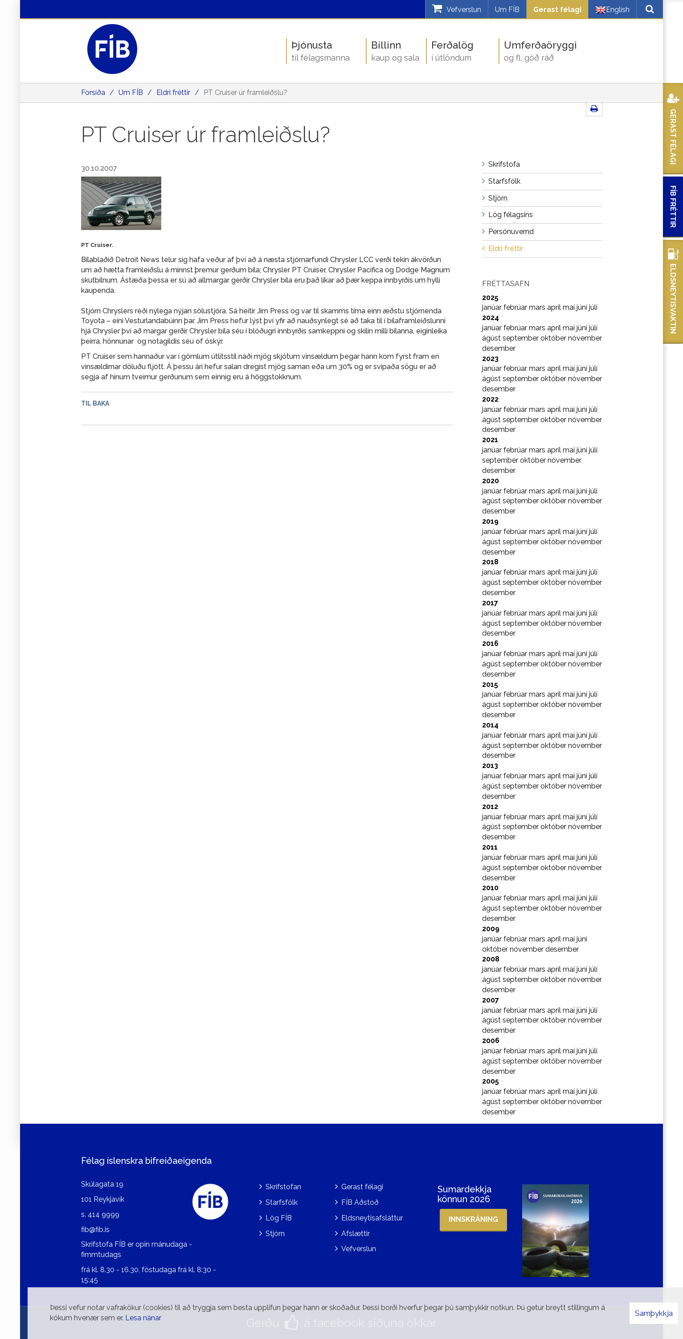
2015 (490, 684)
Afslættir (355, 1233)
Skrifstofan (283, 1187)
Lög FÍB (279, 1218)
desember (498, 348)
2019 (490, 521)
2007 (490, 1000)
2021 (490, 439)
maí (570, 307)
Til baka (95, 403)
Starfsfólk (282, 1202)
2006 (490, 1040)
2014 (490, 725)
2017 (490, 603)
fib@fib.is (95, 1229)
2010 (490, 887)
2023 (490, 358)
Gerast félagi (557, 9)
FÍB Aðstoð (360, 1202)
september (521, 338)
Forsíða (93, 92)
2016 (490, 643)
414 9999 (103, 1214)
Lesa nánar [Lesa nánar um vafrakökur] (143, 1318)
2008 (490, 959)
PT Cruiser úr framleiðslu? (245, 92)
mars (538, 307)
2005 (490, 1081)
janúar (492, 307)
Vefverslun (358, 1249)
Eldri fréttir (173, 92)
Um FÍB (507, 9)
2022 (490, 399)
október (554, 338)
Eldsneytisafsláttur (372, 1218)
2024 (490, 317)
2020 (490, 480)
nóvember (585, 338)
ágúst (492, 338)
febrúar (516, 307)
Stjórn (275, 1233)
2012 (490, 806)
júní (583, 307)
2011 (490, 847)
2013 (490, 765)
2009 (490, 928)
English (612, 9)
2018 (490, 562)
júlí (593, 307)
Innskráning (473, 1219)
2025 (490, 297)
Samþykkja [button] (654, 1313)
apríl (555, 307)
